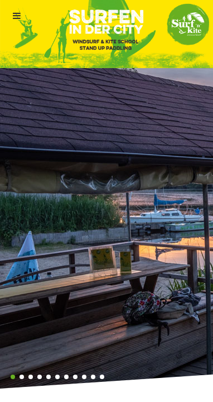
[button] (13, 377)
